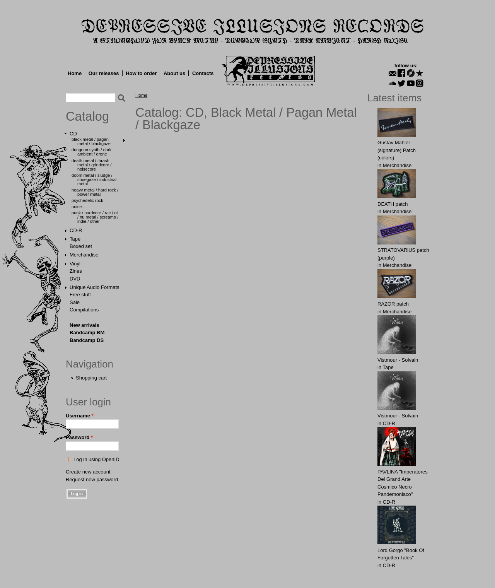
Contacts (203, 73)
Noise (77, 206)
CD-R (76, 230)
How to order (141, 73)
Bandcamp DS (87, 340)
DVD (75, 279)
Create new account (88, 472)
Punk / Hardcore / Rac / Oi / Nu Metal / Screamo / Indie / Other (95, 217)
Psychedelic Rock (87, 200)
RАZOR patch (393, 304)
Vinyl (75, 264)
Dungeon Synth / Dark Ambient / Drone (91, 151)
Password (79, 437)
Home (75, 73)
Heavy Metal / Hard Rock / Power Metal (95, 192)
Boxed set (81, 246)
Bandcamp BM (87, 332)
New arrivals (84, 325)
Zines (76, 271)
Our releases (104, 73)
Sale (75, 302)
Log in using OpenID (96, 459)
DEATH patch (392, 204)
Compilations (84, 310)
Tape (75, 239)
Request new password (92, 479)
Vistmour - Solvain (397, 360)
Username (80, 416)
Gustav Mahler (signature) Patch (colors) (396, 150)
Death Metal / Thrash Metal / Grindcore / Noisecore (91, 164)
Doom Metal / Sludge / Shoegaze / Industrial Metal (94, 179)
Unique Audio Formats (94, 287)
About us (174, 73)
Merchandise (84, 255)
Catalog (87, 116)
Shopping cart (91, 378)
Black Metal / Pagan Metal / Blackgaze (91, 141)
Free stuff (80, 294)
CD (73, 134)
